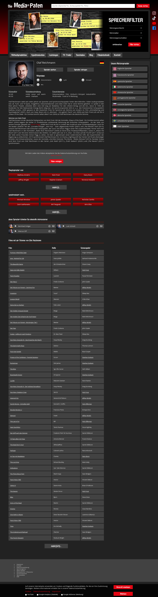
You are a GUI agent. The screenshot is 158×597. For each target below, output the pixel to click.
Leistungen (53, 55)
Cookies (28, 591)
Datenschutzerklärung (23, 567)
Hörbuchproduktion (19, 55)
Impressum (20, 564)
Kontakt (117, 55)
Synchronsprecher (22, 573)
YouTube (30, 594)
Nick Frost (56, 175)
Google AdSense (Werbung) (73, 594)
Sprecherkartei (21, 575)
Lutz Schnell (70, 226)
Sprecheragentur (21, 569)
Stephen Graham (55, 180)
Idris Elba (88, 204)
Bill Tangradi (56, 204)
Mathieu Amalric (23, 175)
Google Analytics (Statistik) (48, 594)
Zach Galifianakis (23, 204)
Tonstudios (80, 55)
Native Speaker (21, 570)
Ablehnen (123, 593)
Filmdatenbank (104, 55)
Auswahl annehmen (123, 587)
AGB (18, 576)
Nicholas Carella (88, 200)
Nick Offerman (87, 404)
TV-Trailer (67, 55)
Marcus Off (22, 231)
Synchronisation (38, 55)
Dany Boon (88, 175)
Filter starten (134, 44)
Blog (91, 55)
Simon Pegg (35, 124)
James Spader (56, 200)
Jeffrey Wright (24, 180)
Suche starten (143, 6)
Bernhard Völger (24, 226)
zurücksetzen (117, 44)
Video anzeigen (56, 161)
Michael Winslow (23, 200)
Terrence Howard (88, 180)
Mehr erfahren (56, 155)
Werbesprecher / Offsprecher (25, 572)
